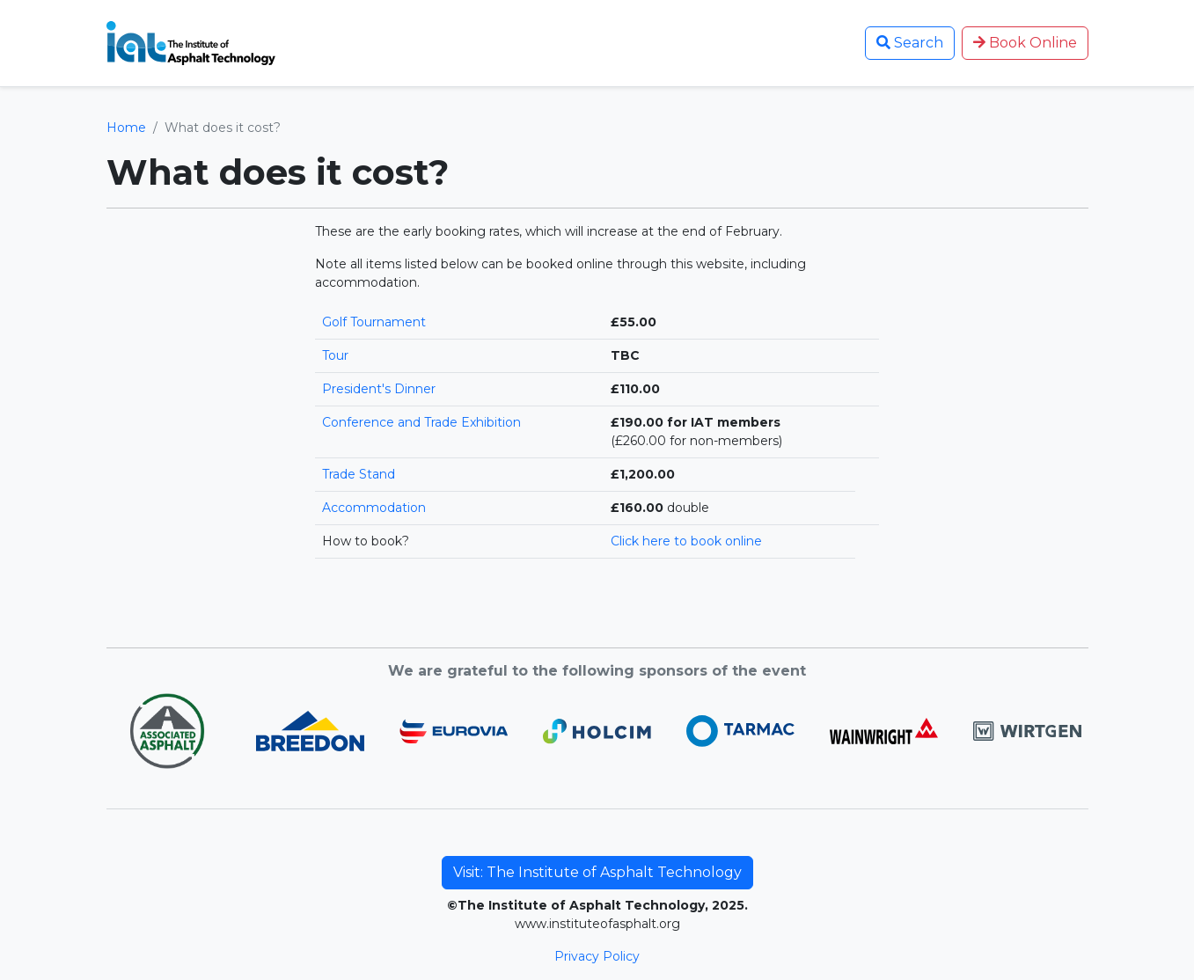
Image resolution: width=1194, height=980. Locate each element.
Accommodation (374, 508)
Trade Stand (358, 474)
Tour (335, 355)
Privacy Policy (597, 956)
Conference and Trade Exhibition (421, 422)
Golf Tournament (374, 322)
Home (126, 127)
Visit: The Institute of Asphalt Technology (597, 872)
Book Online (1025, 42)
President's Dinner (379, 389)
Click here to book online (686, 541)
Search (909, 42)
